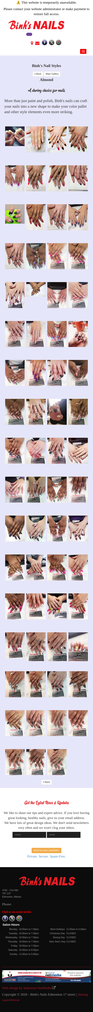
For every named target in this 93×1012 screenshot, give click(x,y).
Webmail (14, 1000)
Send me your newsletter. (46, 850)
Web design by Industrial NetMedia (26, 988)
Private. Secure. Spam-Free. (46, 856)
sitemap (82, 994)
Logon (5, 1000)
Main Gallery (52, 74)
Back (37, 74)
